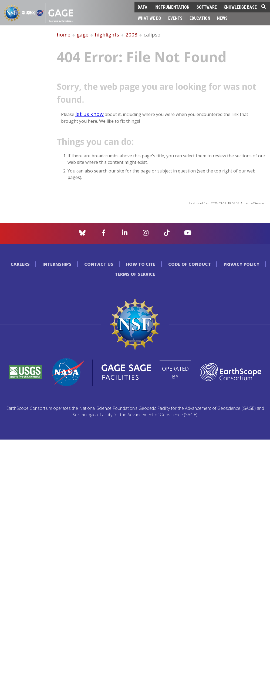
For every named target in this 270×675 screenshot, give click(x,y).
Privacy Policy (241, 264)
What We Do (149, 18)
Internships (57, 264)
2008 (131, 34)
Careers (20, 264)
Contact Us (98, 264)
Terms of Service (135, 274)
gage (83, 34)
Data (142, 7)
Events (175, 18)
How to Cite (141, 264)
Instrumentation (172, 7)
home (63, 34)
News (222, 18)
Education (200, 18)
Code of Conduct (189, 264)
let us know (89, 114)
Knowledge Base (240, 7)
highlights (107, 34)
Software (207, 7)
